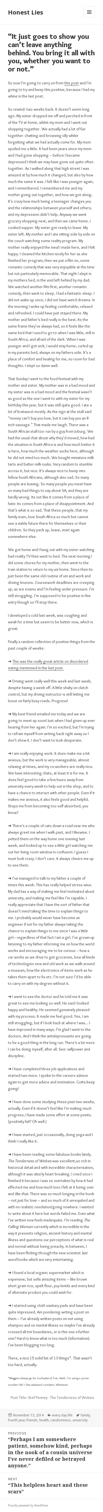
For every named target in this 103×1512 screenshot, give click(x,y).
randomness (61, 1420)
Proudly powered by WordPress (28, 1505)
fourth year (16, 1420)
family (85, 1415)
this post (71, 83)
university (80, 1420)
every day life (62, 1415)
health (44, 1420)
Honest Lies (25, 12)
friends (32, 1420)
